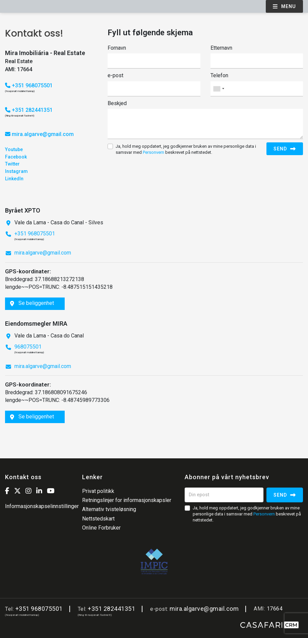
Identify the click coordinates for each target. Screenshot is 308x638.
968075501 (28, 347)
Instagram (16, 171)
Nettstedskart (98, 518)
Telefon (219, 75)
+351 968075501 (29, 85)
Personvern (153, 152)
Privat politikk (98, 491)
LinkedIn (14, 178)
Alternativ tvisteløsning (109, 509)
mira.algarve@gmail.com (43, 134)
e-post (115, 75)
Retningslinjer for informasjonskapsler (126, 500)
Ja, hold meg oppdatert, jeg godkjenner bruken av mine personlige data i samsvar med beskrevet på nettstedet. (186, 149)
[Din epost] (224, 495)
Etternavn (221, 48)
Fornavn (117, 48)
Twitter (12, 164)
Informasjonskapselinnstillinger (42, 506)
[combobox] (257, 89)
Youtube (14, 149)
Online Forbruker (101, 528)
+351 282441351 (29, 110)
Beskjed (117, 103)
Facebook (16, 157)
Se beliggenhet (32, 303)
